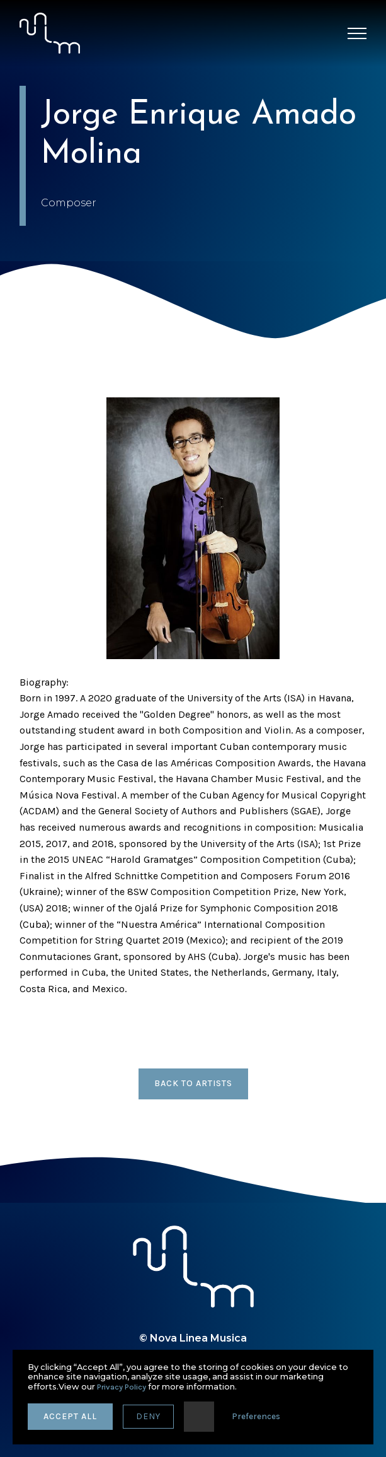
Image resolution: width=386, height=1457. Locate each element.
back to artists (193, 1083)
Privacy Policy (121, 1386)
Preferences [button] (256, 1416)
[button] (357, 33)
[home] (50, 33)
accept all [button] (70, 1416)
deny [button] (148, 1416)
